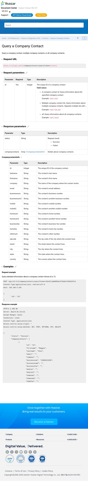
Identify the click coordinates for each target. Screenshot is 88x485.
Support (4, 15)
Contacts (45, 38)
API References (13, 38)
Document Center (9, 8)
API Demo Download (22, 15)
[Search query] (44, 25)
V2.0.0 (6, 11)
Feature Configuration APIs (30, 38)
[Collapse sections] (78, 38)
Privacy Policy (34, 472)
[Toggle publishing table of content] (84, 38)
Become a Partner (44, 422)
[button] (2, 59)
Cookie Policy (47, 472)
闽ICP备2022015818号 (70, 476)
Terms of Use (20, 472)
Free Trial (41, 15)
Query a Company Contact (60, 38)
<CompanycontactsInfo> (35, 151)
